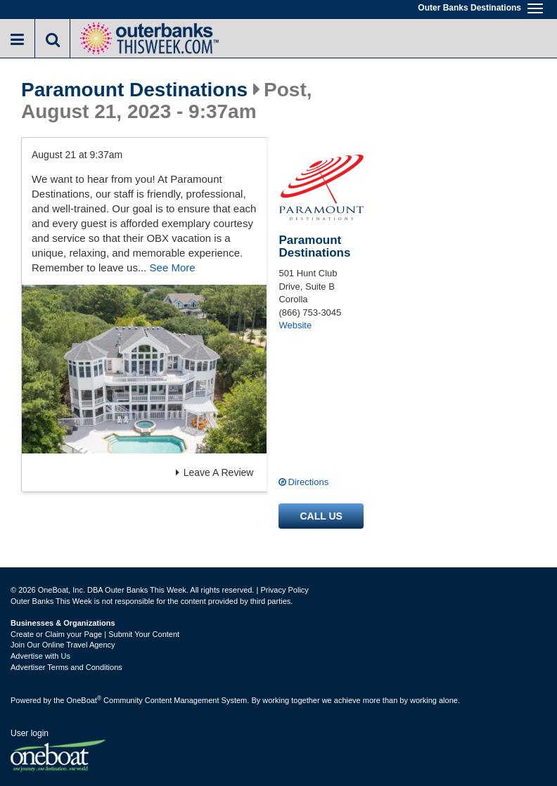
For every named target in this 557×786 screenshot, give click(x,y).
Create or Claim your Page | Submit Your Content (95, 634)
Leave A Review (215, 472)
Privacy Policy (284, 590)
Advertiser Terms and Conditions (66, 667)
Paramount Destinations (134, 90)
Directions (308, 482)
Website (295, 325)
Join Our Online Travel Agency (63, 644)
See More (173, 267)
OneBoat (84, 700)
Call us (321, 516)
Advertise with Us (40, 656)
